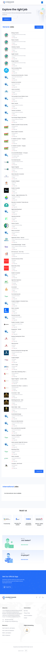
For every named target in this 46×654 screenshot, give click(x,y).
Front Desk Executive (16, 159)
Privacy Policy (27, 612)
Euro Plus (14, 182)
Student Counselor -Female (18, 322)
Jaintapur (14, 282)
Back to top (23, 650)
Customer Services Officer (17, 258)
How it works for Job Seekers (8, 627)
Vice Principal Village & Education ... (19, 117)
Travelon (14, 260)
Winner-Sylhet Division (39, 523)
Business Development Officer (18, 336)
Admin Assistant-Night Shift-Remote (19, 442)
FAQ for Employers (6, 634)
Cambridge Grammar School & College (19, 34)
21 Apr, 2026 (14, 206)
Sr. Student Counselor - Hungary (19, 138)
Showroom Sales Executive (17, 420)
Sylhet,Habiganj (15, 381)
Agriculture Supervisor (16, 279)
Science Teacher (15, 223)
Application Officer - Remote (18, 237)
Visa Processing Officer (17, 67)
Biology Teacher (15, 32)
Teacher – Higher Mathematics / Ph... (19, 194)
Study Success (15, 210)
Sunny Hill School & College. (17, 224)
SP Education (14, 464)
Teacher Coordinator (16, 110)
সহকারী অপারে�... (15, 364)
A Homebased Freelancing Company (18, 443)
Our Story (26, 610)
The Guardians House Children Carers (20, 96)
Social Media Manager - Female (18, 244)
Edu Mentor (14, 309)
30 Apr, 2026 (14, 199)
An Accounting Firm (15, 231)
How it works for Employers (8, 629)
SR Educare (14, 189)
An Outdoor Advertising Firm (17, 76)
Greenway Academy (16, 295)
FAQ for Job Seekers (6, 632)
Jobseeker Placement (28, 523)
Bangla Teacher (15, 60)
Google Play (8, 586)
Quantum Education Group (17, 351)
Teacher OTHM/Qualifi (16, 434)
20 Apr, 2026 (14, 79)
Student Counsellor (16, 187)
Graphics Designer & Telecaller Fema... (20, 300)
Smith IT (14, 337)
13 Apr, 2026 (14, 383)
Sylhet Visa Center (15, 69)
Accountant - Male (16, 392)
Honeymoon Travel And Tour (17, 323)
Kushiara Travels (15, 302)
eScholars (14, 203)
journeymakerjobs (20, 646)
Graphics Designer (16, 180)
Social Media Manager (16, 413)
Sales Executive (15, 343)
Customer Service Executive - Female (20, 74)
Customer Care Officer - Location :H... (20, 385)
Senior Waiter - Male (16, 406)
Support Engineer (15, 166)
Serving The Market (17, 523)
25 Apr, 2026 (14, 164)
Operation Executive (16, 216)
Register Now (25, 544)
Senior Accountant (16, 230)
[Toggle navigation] (42, 2)
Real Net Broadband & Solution (17, 161)
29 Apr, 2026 (14, 72)
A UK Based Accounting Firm (17, 154)
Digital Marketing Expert (17, 209)
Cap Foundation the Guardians (17, 97)
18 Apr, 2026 (14, 129)
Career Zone (14, 274)
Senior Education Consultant (18, 173)
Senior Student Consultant (17, 131)
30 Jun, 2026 (14, 157)
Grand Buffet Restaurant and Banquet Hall (19, 408)
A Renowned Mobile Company (17, 415)
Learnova (14, 330)
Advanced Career (15, 175)
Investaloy (14, 217)
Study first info (15, 133)
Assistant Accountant (16, 81)
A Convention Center (16, 83)
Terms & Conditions (28, 614)
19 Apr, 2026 (14, 185)
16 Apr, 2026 (14, 362)
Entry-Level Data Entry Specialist (19, 427)
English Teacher (15, 53)
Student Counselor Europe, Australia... (20, 124)
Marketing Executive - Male (17, 399)
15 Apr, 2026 (14, 425)
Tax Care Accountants (16, 90)
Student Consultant (16, 272)
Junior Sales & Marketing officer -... (19, 371)
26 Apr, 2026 (14, 37)
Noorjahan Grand (15, 288)
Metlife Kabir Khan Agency (17, 316)
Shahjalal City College (16, 196)
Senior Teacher (15, 103)
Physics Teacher (15, 39)
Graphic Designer (15, 357)
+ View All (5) (39, 26)
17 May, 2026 (14, 333)
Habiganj (14, 388)
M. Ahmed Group (15, 281)
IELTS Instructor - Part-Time (17, 251)
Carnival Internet (15, 373)
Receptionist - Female (16, 329)
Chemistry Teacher (16, 46)
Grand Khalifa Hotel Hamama (17, 394)
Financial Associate (16, 314)
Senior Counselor (15, 307)
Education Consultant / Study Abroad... (20, 201)
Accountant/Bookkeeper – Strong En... (20, 152)
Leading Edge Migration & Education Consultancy (20, 253)
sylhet (13, 64)
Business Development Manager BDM (20, 350)
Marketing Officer (15, 449)
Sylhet (13, 35)
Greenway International (16, 457)
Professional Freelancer (16, 429)
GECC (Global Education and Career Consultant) (20, 238)
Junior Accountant (16, 88)
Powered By (7, 523)
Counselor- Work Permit (17, 463)
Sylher (13, 113)
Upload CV (7, 19)
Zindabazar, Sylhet (15, 155)
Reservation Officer (16, 265)
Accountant (14, 286)
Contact (25, 617)
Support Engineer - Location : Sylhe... (19, 378)
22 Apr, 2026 (14, 93)
